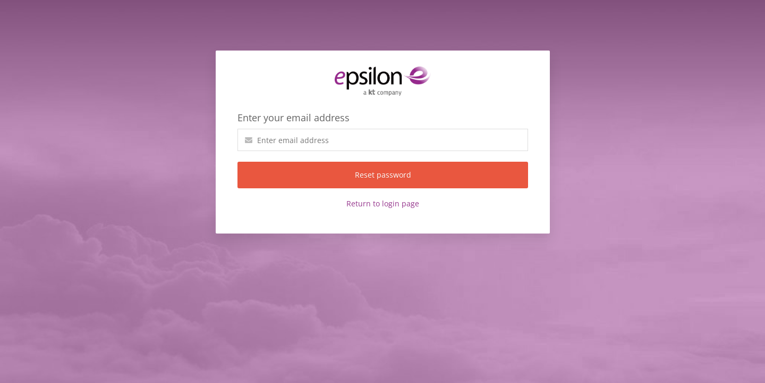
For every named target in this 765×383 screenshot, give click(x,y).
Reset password (383, 175)
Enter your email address (293, 117)
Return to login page (382, 203)
